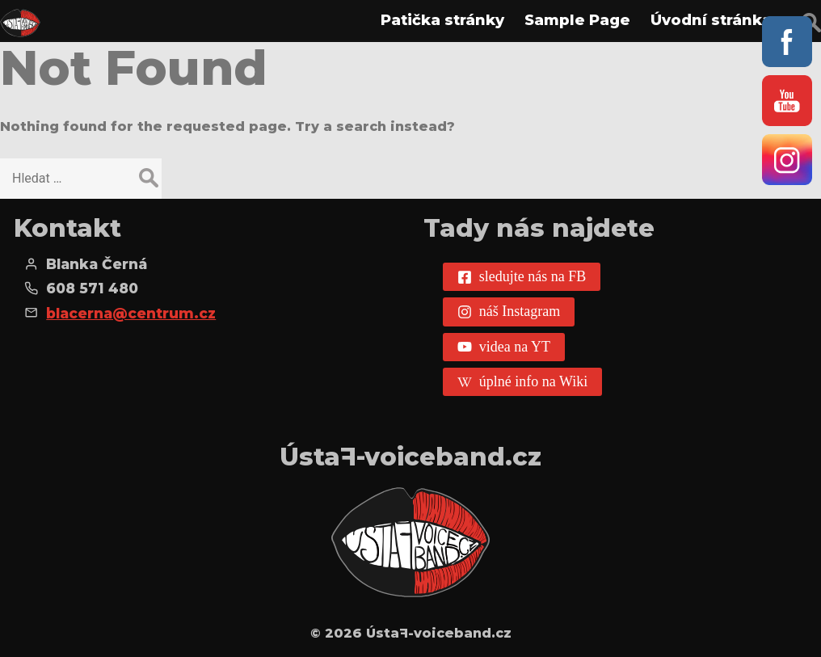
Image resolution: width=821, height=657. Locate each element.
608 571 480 (92, 288)
